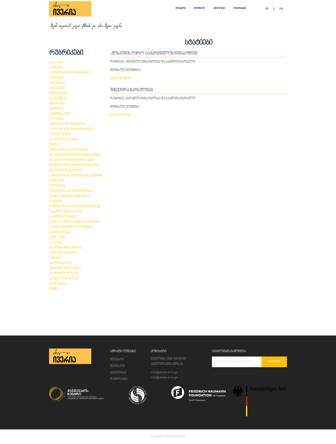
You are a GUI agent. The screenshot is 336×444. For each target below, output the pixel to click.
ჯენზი (53, 289)
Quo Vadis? (56, 62)
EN (281, 9)
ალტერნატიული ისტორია (69, 73)
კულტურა (57, 119)
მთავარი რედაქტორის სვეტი (71, 160)
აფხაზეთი (57, 88)
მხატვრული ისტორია (66, 171)
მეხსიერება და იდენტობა (68, 150)
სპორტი (55, 243)
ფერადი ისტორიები (65, 268)
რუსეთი (55, 201)
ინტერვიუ (56, 104)
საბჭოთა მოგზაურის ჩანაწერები (74, 222)
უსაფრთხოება (60, 263)
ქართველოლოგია (64, 274)
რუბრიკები (240, 8)
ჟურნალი (199, 8)
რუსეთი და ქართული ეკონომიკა (74, 207)
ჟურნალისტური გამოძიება (70, 196)
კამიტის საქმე (59, 114)
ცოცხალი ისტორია (64, 279)
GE (266, 9)
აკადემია (56, 68)
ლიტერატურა (60, 135)
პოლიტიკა (57, 186)
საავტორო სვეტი (62, 217)
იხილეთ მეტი (120, 79)
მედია (53, 145)
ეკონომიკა (57, 99)
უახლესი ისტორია (63, 253)
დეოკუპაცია (58, 93)
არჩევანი (56, 78)
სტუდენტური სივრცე (65, 248)
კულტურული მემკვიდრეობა (71, 129)
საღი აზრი (57, 238)
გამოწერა (274, 361)
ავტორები (219, 8)
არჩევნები (57, 83)
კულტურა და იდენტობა (67, 124)
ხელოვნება (58, 284)
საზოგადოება (60, 232)
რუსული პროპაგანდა (66, 212)
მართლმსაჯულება (63, 140)
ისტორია (56, 109)
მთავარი (181, 8)
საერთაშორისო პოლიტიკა (70, 227)
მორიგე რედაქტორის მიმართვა (74, 165)
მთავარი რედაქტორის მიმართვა (75, 155)
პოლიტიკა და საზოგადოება (71, 191)
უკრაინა (55, 258)
